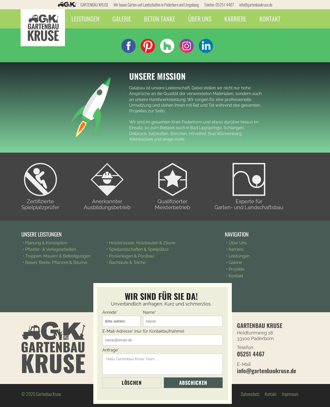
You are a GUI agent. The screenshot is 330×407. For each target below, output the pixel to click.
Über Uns (201, 19)
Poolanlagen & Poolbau (131, 256)
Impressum (290, 393)
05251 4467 (225, 5)
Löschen (132, 382)
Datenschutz (250, 393)
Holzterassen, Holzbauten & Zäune (142, 242)
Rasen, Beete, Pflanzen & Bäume (56, 262)
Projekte (236, 269)
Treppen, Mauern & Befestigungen (57, 256)
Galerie (122, 19)
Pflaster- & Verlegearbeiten (50, 249)
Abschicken (193, 382)
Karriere (237, 19)
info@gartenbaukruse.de (255, 5)
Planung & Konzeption (46, 242)
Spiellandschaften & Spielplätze (139, 249)
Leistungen (86, 19)
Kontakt (271, 19)
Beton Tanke (160, 19)
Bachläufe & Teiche (127, 262)
